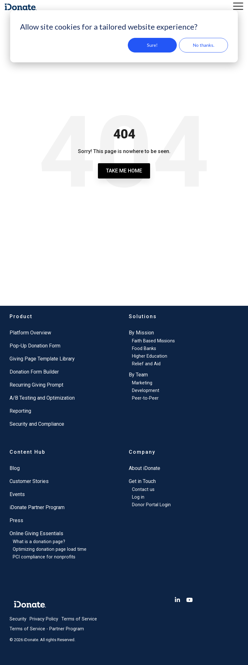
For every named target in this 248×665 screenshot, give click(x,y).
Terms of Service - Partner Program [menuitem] (47, 629)
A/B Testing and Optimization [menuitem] (42, 398)
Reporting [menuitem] (20, 411)
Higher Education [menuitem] (149, 356)
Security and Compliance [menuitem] (37, 424)
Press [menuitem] (16, 520)
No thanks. (203, 45)
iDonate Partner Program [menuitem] (37, 507)
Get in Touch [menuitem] (142, 481)
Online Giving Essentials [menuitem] (36, 533)
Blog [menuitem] (15, 468)
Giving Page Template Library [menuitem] (42, 359)
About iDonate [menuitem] (144, 468)
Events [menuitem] (17, 494)
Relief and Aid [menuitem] (146, 364)
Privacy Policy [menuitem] (44, 619)
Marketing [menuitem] (142, 383)
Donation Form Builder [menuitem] (34, 372)
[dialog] (124, 36)
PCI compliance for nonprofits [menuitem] (44, 557)
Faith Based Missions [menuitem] (153, 341)
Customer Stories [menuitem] (29, 481)
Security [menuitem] (18, 619)
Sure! (152, 45)
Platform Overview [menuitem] (30, 333)
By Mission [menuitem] (141, 333)
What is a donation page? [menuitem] (39, 541)
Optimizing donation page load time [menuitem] (49, 549)
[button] (238, 6)
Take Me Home (124, 171)
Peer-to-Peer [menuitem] (145, 398)
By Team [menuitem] (138, 375)
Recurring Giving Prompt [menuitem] (36, 385)
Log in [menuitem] (138, 497)
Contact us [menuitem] (143, 489)
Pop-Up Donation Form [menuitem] (35, 346)
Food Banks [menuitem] (144, 348)
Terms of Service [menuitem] (79, 619)
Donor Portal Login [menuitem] (151, 505)
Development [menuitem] (145, 390)
